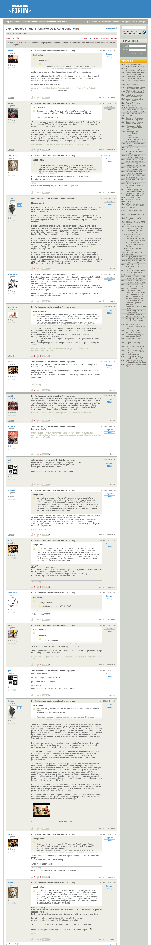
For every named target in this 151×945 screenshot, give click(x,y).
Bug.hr (9, 22)
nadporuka (111, 97)
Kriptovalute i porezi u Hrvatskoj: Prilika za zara (135, 315)
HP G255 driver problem (134, 252)
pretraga (142, 22)
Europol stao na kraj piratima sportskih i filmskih (135, 291)
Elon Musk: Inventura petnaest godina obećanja (135, 164)
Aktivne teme (128, 61)
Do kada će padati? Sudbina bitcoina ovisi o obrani (134, 151)
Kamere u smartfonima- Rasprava (134, 211)
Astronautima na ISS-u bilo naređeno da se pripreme (135, 215)
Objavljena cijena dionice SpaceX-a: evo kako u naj (135, 239)
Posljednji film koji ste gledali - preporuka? (134, 235)
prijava (88, 22)
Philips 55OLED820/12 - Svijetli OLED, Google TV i (135, 65)
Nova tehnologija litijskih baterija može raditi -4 (134, 172)
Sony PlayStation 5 (133, 208)
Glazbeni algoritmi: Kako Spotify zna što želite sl (135, 194)
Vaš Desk (129, 254)
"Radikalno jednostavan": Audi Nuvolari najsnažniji (135, 92)
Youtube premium (132, 354)
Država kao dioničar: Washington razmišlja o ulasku (134, 185)
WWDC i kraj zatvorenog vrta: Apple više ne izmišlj (135, 205)
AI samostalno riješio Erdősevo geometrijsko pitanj (134, 127)
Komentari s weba (29, 22)
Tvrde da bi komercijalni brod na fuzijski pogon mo (135, 281)
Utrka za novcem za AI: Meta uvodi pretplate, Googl (136, 361)
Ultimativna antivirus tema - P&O (136, 365)
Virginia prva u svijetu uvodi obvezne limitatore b (136, 77)
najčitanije (116, 22)
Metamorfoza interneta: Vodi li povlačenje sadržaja (136, 277)
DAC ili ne (129, 202)
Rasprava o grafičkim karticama (133, 303)
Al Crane (11, 426)
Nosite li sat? (130, 224)
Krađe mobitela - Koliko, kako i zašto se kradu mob (135, 295)
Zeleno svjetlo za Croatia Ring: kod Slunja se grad (135, 110)
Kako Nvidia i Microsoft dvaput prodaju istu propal (135, 190)
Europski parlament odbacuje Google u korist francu (135, 244)
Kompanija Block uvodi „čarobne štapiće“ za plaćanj (136, 257)
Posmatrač (12, 593)
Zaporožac (12, 156)
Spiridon (11, 490)
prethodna (10, 38)
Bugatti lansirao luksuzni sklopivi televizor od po (135, 123)
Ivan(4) (11, 103)
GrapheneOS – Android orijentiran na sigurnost (134, 119)
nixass (11, 51)
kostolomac (13, 307)
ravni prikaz (96, 38)
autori (135, 22)
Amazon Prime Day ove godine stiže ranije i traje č (135, 299)
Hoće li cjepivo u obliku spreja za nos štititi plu (134, 96)
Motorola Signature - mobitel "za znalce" (133, 343)
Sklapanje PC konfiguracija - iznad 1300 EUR (135, 261)
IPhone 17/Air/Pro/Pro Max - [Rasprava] (136, 144)
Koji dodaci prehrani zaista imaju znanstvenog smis (135, 88)
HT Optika (129, 116)
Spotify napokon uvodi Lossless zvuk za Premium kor (135, 320)
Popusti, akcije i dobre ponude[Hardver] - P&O (134, 357)
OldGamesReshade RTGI (135, 222)
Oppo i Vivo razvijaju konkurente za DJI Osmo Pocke (135, 266)
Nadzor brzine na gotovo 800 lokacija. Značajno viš (135, 69)
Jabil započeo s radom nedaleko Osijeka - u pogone (53, 198)
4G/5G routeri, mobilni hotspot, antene (134, 231)
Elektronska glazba (133, 199)
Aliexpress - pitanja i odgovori (133, 249)
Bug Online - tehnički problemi (133, 219)
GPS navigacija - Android (135, 288)
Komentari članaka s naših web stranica (56, 22)
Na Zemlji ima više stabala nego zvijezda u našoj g (135, 347)
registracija (96, 22)
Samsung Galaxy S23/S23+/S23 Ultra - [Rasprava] (133, 133)
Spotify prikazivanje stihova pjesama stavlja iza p (136, 73)
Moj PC (10, 97)
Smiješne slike (131, 274)
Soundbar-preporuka (133, 197)
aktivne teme (106, 22)
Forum (16, 22)
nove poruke (126, 22)
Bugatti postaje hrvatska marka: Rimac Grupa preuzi (136, 138)
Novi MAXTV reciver (133, 103)
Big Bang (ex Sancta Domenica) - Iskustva (133, 331)
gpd (9, 460)
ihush (10, 625)
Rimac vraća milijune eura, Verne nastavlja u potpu (135, 176)
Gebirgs (11, 198)
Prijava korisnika (130, 41)
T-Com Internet (131, 105)
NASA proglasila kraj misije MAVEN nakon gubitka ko (135, 271)
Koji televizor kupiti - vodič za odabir (135, 180)
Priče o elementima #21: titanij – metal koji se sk (135, 168)
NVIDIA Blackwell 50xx (134, 113)
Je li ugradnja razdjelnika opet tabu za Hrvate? (135, 335)
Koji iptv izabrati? (132, 85)
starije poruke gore (110, 38)
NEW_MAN (12, 274)
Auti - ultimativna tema (134, 107)
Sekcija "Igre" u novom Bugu (134, 339)
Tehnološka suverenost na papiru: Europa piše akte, (135, 285)
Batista (11, 362)
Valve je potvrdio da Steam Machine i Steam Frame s (135, 156)
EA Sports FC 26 (132, 148)
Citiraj (109, 57)
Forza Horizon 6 (132, 141)
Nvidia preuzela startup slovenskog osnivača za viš (136, 160)
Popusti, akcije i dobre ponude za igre (134, 311)
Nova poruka (111, 28)
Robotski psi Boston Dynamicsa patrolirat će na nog (135, 326)
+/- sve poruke (83, 38)
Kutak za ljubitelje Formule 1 (135, 81)
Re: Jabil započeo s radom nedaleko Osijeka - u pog (53, 51)
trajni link (102, 97)
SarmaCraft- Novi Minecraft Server (136, 307)
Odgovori (109, 54)
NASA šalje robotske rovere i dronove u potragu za (136, 227)
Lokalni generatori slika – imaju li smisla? (135, 100)
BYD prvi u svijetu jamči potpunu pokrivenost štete (135, 351)
